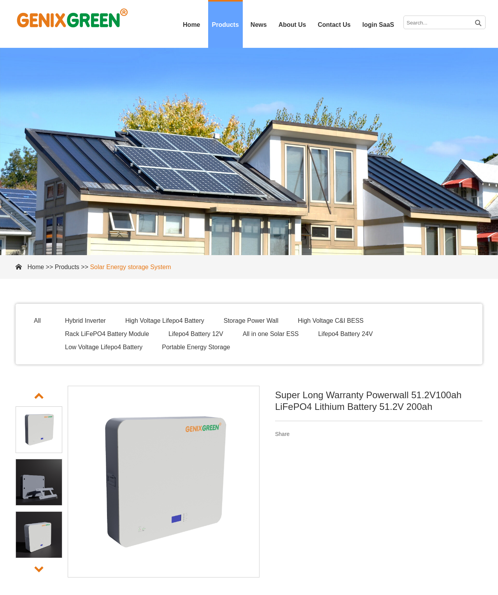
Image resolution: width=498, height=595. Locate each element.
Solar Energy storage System (130, 267)
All (37, 320)
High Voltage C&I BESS (331, 320)
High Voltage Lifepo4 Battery (164, 320)
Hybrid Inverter (85, 320)
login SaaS (378, 24)
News (259, 24)
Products (225, 24)
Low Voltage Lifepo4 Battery (103, 347)
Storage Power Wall (251, 320)
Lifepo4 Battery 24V (345, 334)
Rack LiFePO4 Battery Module (107, 334)
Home (191, 24)
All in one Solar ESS (271, 334)
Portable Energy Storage (196, 347)
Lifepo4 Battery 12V (195, 334)
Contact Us (334, 24)
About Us (292, 24)
